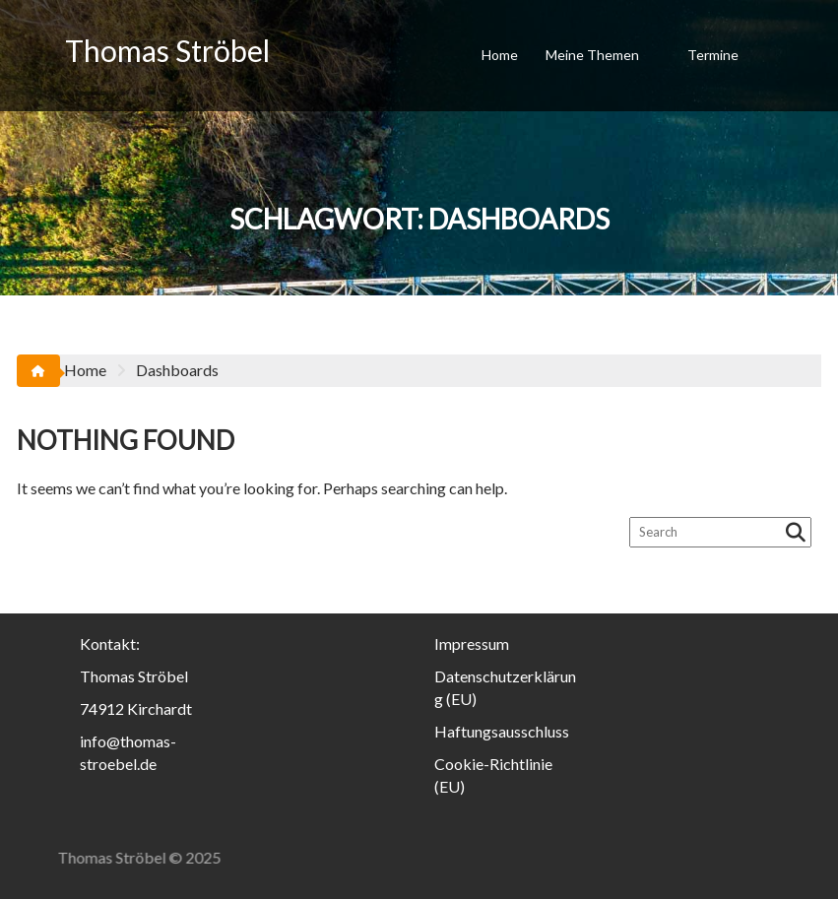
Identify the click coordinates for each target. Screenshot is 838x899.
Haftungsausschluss (501, 731)
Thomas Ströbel (167, 50)
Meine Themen (592, 54)
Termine (713, 54)
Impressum (471, 643)
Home (500, 54)
